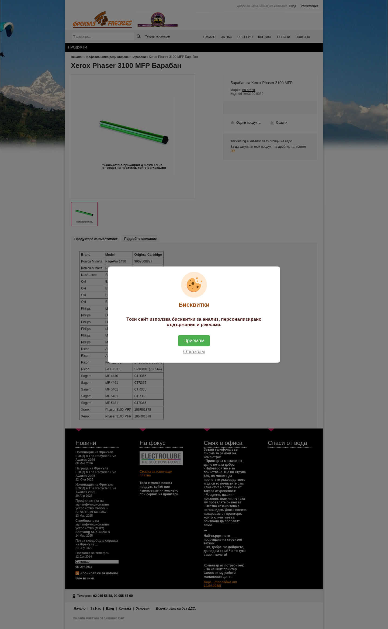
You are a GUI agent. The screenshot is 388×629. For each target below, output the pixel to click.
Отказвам (194, 351)
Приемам (194, 340)
